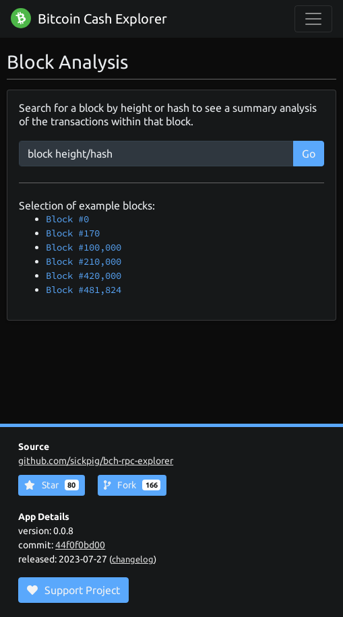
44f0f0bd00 (80, 545)
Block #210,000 (83, 261)
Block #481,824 (83, 290)
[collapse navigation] (313, 18)
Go (308, 154)
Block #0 (67, 219)
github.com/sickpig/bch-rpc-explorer (95, 460)
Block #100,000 (83, 247)
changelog (133, 559)
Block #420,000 (83, 275)
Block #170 (73, 233)
